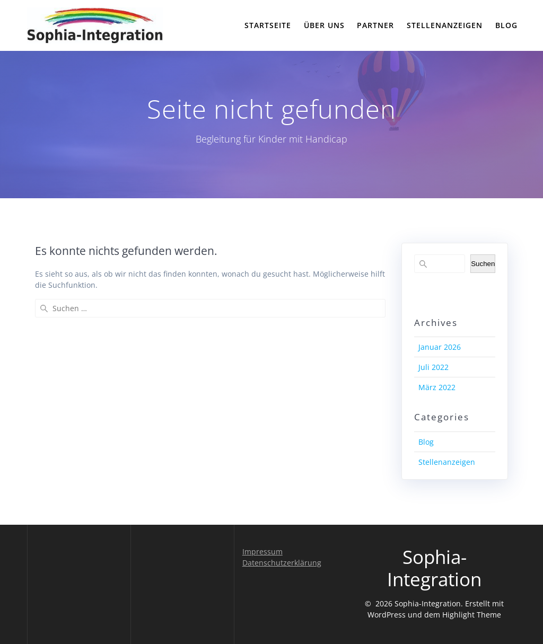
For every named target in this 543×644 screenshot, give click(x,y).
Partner (375, 25)
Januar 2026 (439, 347)
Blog (506, 25)
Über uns (324, 25)
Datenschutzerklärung (281, 563)
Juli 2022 (433, 367)
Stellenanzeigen (445, 25)
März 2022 (437, 387)
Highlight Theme (471, 615)
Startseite (267, 25)
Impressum (262, 551)
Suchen (483, 264)
